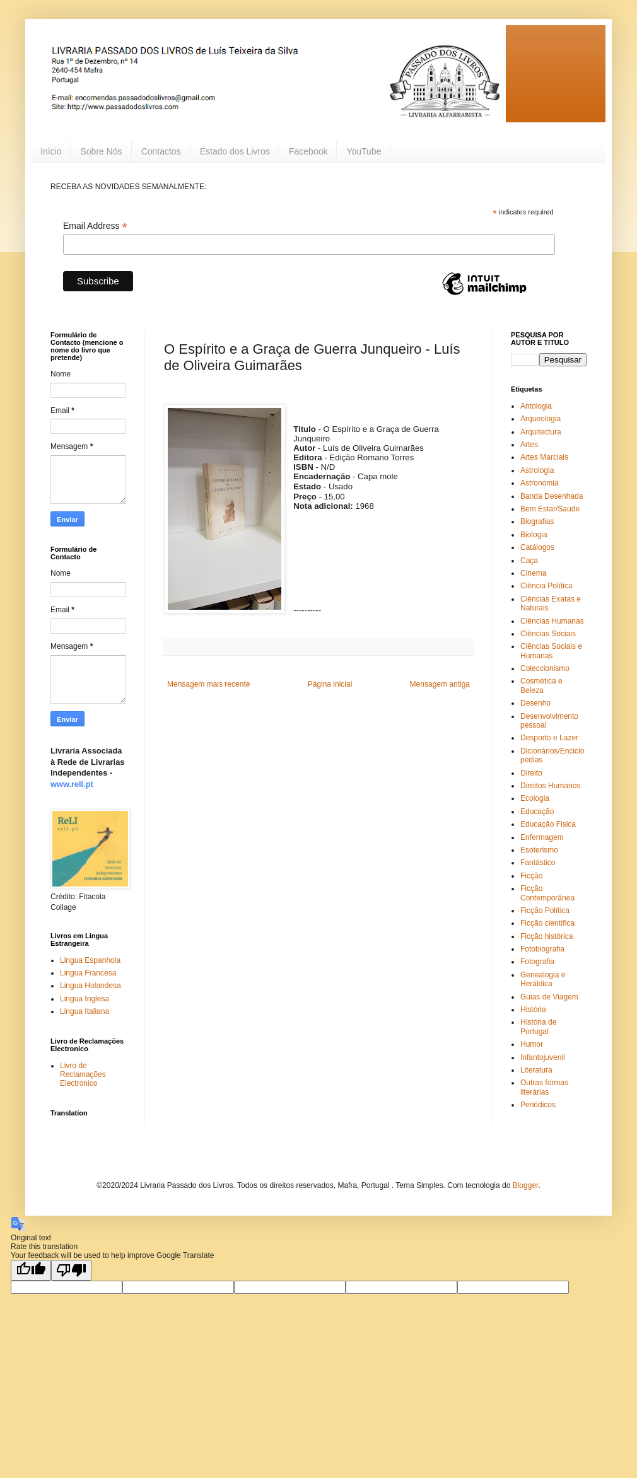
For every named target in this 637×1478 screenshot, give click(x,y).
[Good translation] (31, 1270)
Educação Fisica (548, 824)
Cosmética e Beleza (541, 685)
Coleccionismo (545, 668)
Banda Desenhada (551, 496)
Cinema (533, 573)
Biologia (533, 534)
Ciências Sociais (548, 633)
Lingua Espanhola (90, 960)
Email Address (95, 226)
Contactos (161, 151)
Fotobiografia (542, 949)
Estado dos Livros (235, 151)
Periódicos (538, 1104)
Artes (529, 444)
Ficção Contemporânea (547, 893)
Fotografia (537, 961)
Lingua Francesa (88, 973)
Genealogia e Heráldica (542, 979)
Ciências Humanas (552, 621)
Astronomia (539, 483)
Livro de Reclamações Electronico (83, 1074)
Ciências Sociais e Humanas (551, 651)
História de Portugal (538, 1026)
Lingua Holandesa (90, 985)
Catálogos (537, 547)
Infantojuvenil (542, 1057)
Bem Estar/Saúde (550, 508)
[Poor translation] (71, 1270)
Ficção (531, 875)
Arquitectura (540, 432)
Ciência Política (546, 585)
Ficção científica (547, 923)
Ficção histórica (546, 936)
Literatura (536, 1070)
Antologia (536, 406)
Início (50, 151)
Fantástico (537, 862)
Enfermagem (542, 837)
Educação (537, 811)
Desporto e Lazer (549, 737)
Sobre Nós (101, 151)
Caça (529, 560)
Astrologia (537, 470)
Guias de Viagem (549, 996)
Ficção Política (545, 910)
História (533, 1009)
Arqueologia (540, 418)
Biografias (537, 521)
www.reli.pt (71, 784)
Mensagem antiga (440, 684)
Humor (531, 1044)
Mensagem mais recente (208, 684)
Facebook (308, 151)
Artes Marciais (544, 457)
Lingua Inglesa (84, 998)
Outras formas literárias (544, 1087)
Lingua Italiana (84, 1011)
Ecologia (534, 798)
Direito (531, 773)
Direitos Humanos (550, 785)
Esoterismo (539, 850)
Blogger (526, 1185)
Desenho (535, 703)
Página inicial (330, 684)
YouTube (363, 151)
